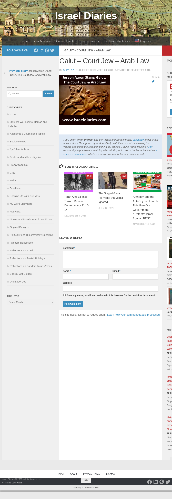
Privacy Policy (91, 474)
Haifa (13, 180)
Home (24, 41)
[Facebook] (36, 50)
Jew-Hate (15, 188)
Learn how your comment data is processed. (133, 314)
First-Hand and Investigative (26, 157)
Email (116, 270)
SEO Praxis (17, 483)
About (73, 474)
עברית (13, 114)
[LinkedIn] (41, 50)
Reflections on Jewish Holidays (27, 258)
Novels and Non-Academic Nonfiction (31, 219)
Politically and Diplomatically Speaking (31, 234)
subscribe (138, 139)
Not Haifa (15, 211)
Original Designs (19, 227)
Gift (150, 146)
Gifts (12, 172)
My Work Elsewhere (21, 203)
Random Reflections (116, 41)
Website (67, 282)
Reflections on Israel (21, 250)
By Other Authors (19, 149)
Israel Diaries (86, 15)
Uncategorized (18, 281)
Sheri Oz (68, 70)
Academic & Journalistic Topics (27, 133)
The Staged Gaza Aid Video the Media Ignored (109, 197)
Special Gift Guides (21, 273)
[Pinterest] (47, 50)
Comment (69, 247)
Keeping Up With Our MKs (25, 196)
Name (67, 270)
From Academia (42, 41)
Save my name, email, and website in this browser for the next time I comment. (111, 295)
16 (89, 176)
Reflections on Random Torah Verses (31, 266)
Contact (110, 474)
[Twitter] (52, 50)
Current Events (65, 41)
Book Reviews (90, 41)
